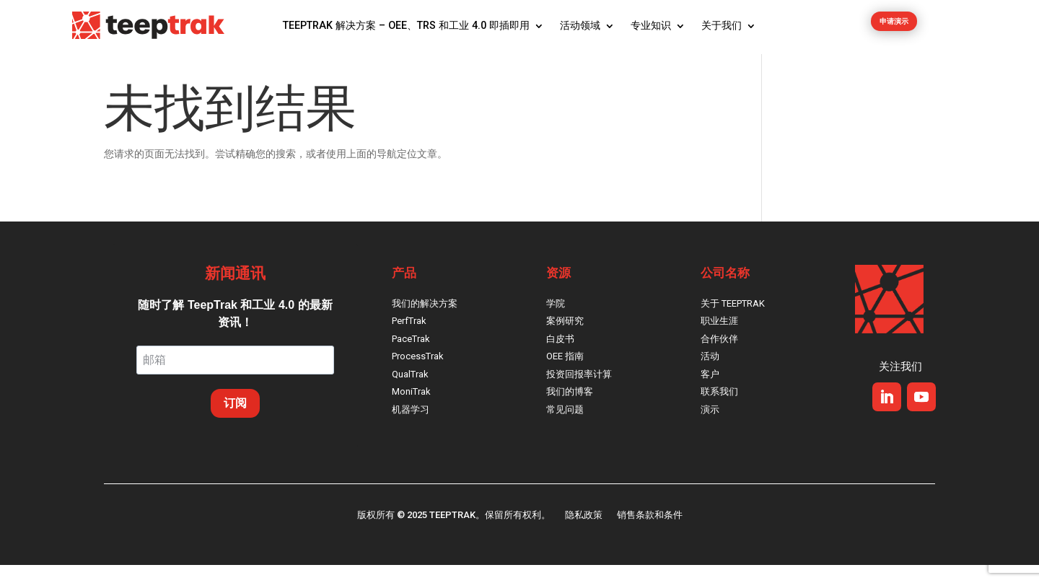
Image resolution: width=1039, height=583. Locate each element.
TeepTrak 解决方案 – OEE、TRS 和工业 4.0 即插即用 (406, 25)
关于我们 (721, 25)
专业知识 (651, 25)
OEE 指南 (565, 374)
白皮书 (560, 356)
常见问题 (565, 427)
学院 (555, 321)
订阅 (235, 421)
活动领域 (580, 25)
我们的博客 (569, 409)
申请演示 (894, 26)
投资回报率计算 (579, 392)
